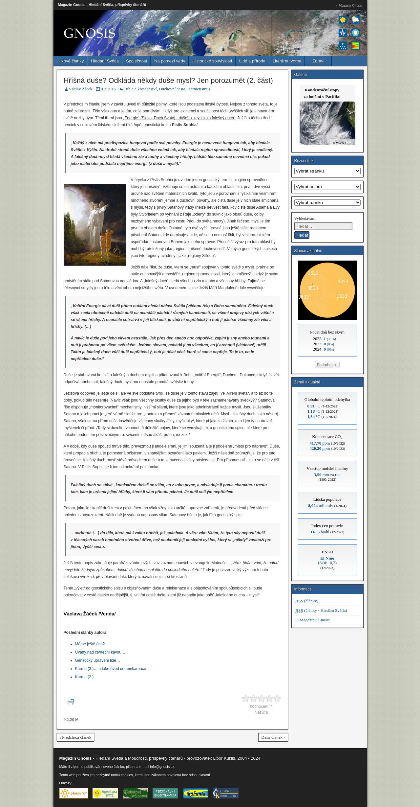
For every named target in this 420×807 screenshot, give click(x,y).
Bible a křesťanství (140, 88)
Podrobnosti (327, 364)
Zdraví (318, 60)
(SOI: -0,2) (327, 560)
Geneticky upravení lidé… (97, 660)
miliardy (320, 505)
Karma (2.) (84, 677)
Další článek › (273, 737)
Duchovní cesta (172, 88)
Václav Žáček (81, 88)
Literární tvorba (287, 60)
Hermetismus (198, 88)
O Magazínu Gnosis (313, 619)
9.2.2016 (108, 88)
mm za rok (327, 474)
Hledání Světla (105, 60)
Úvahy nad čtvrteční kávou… (100, 652)
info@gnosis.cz (162, 767)
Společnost (136, 60)
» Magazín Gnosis (349, 5)
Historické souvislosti (212, 60)
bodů (319, 531)
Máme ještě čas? (90, 644)
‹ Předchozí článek (76, 737)
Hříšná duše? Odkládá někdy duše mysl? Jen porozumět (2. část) (168, 80)
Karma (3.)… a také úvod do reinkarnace (110, 668)
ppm (319, 443)
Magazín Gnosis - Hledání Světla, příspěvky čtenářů (102, 5)
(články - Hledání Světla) (321, 610)
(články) (307, 600)
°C (314, 406)
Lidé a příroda (252, 60)
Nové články (72, 60)
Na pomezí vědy (169, 60)
